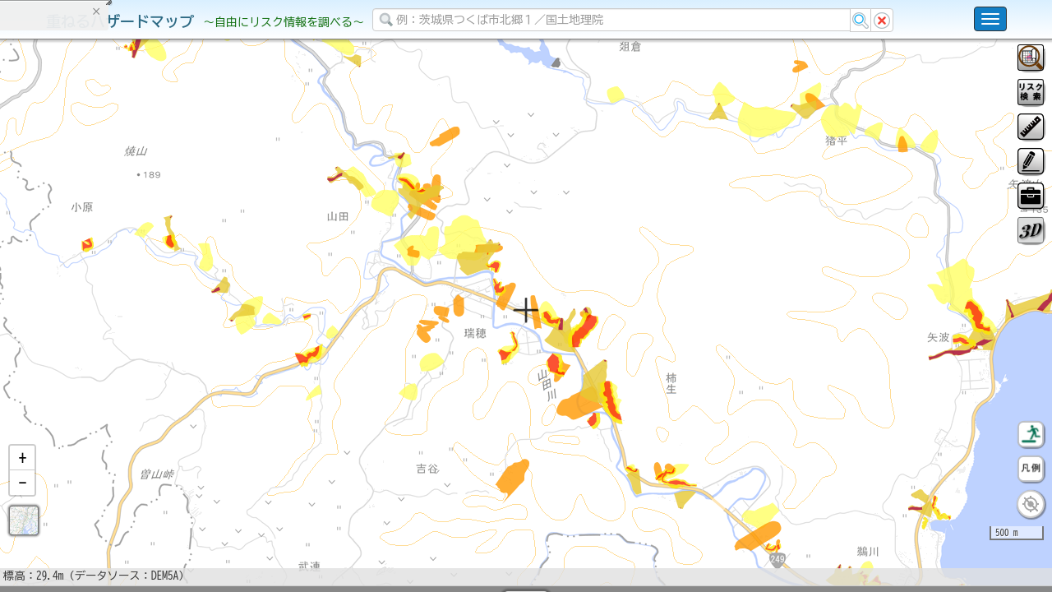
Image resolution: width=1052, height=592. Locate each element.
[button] (22, 500)
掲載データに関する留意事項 (90, 279)
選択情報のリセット (173, 324)
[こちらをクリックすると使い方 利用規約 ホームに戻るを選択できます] (990, 19)
